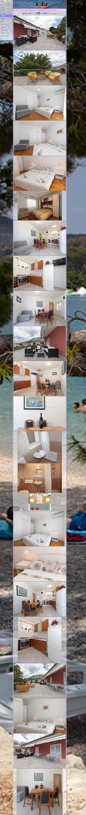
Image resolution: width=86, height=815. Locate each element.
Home (2, 1)
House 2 (3, 13)
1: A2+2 (3, 7)
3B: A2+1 (3, 21)
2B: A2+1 (3, 18)
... (1, 38)
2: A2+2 (3, 10)
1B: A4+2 (3, 16)
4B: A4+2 (3, 24)
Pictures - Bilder (5, 36)
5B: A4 (2, 27)
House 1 (3, 4)
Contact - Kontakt (5, 33)
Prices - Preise (4, 30)
